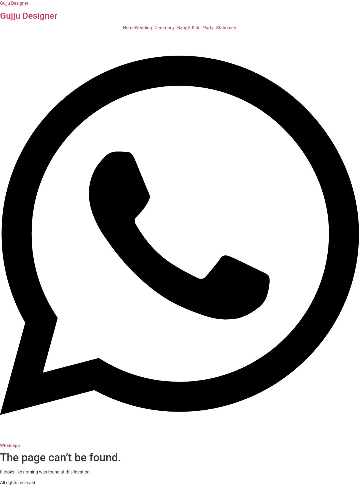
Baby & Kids (188, 28)
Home (129, 28)
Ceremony (164, 28)
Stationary (226, 28)
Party (208, 28)
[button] (145, 28)
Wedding (143, 28)
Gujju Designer (14, 3)
